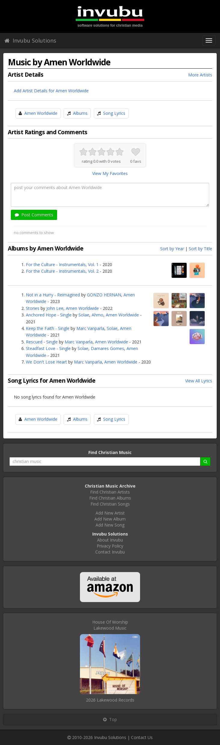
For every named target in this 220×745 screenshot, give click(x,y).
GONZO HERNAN (104, 295)
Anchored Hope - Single (49, 315)
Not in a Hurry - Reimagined (53, 295)
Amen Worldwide (40, 113)
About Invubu (110, 540)
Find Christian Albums (110, 498)
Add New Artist (110, 513)
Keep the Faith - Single (47, 328)
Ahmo (97, 315)
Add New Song (110, 525)
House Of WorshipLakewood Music (110, 625)
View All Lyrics (198, 381)
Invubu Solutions (30, 40)
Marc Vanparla (90, 328)
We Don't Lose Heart (46, 362)
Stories (32, 308)
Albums (80, 113)
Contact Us (142, 737)
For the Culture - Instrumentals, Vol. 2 (62, 271)
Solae (83, 315)
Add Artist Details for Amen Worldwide (51, 90)
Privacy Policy (110, 546)
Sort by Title (200, 248)
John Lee (54, 308)
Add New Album (110, 519)
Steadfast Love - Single (48, 348)
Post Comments (34, 215)
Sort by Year (172, 248)
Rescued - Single (42, 342)
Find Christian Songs (110, 504)
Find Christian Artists (110, 492)
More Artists (200, 75)
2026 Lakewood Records (110, 700)
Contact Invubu (110, 552)
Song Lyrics (114, 113)
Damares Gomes (107, 348)
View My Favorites (110, 173)
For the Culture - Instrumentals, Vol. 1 (62, 264)
